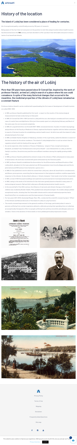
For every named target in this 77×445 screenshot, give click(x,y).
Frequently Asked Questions (38, 417)
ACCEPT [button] (45, 442)
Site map (38, 422)
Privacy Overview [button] (35, 442)
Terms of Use (38, 401)
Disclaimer (38, 411)
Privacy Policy (38, 396)
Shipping (38, 406)
